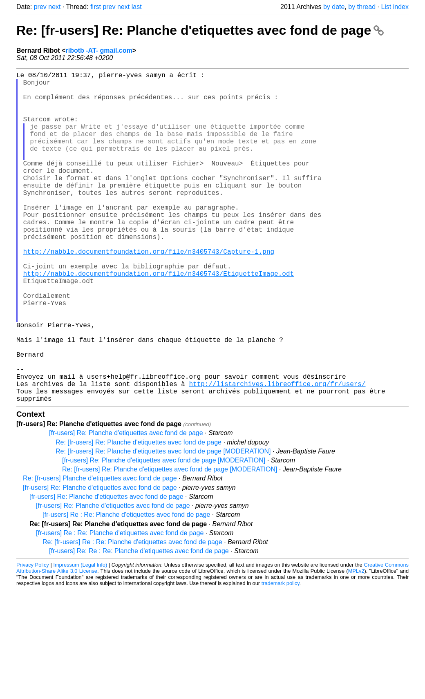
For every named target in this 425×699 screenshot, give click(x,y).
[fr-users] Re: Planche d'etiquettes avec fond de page (126, 506)
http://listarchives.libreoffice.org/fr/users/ (277, 453)
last (137, 6)
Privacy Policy (32, 638)
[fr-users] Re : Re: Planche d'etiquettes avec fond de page (126, 588)
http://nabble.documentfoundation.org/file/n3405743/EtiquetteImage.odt (158, 319)
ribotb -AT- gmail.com (98, 50)
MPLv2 (356, 644)
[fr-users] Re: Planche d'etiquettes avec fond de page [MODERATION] (163, 533)
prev (40, 6)
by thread (362, 6)
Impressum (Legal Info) (80, 638)
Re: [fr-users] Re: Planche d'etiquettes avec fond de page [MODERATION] (163, 524)
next (54, 6)
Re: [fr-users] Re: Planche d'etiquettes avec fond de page (200, 30)
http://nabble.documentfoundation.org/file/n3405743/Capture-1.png (148, 292)
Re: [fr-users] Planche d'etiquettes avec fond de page (100, 551)
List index (395, 6)
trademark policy (281, 657)
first (95, 6)
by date (333, 6)
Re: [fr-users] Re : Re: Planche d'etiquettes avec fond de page (132, 615)
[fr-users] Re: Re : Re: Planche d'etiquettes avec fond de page (139, 624)
